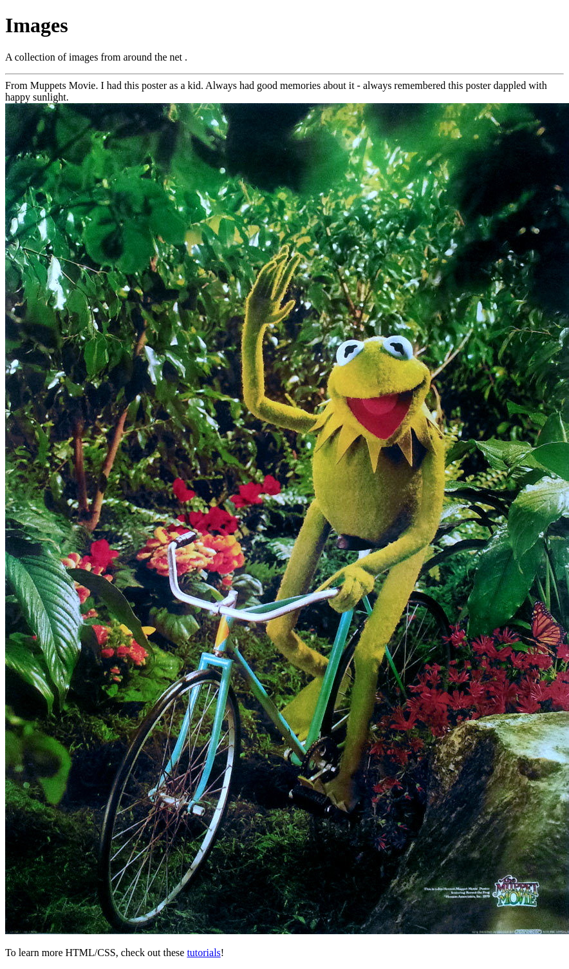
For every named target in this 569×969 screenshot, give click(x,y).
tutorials (203, 952)
